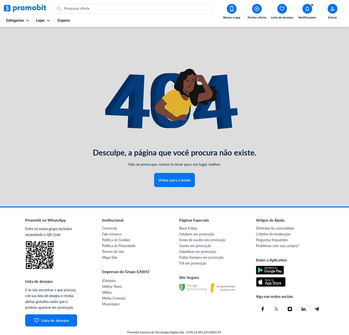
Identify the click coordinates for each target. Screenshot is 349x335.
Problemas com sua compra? (277, 233)
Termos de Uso (113, 239)
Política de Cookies (116, 227)
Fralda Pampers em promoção (201, 244)
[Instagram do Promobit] (290, 296)
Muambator (111, 291)
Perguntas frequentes (272, 227)
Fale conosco (111, 221)
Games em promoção (195, 233)
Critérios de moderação (273, 221)
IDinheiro (109, 268)
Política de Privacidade (118, 233)
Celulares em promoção (196, 221)
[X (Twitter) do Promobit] (276, 296)
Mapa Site (109, 244)
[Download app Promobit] (231, 12)
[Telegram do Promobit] (317, 296)
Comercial (109, 215)
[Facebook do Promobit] (263, 296)
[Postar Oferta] (257, 12)
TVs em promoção (192, 250)
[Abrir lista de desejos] (282, 12)
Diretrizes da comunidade (275, 215)
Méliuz (107, 279)
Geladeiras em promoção (197, 239)
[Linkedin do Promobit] (303, 296)
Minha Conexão (114, 285)
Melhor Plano (112, 274)
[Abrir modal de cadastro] (332, 12)
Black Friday (188, 215)
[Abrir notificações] (307, 12)
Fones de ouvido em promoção (202, 227)
